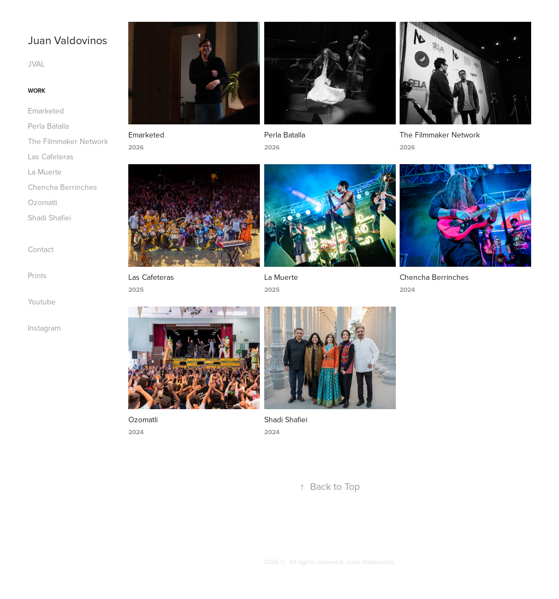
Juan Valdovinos (67, 40)
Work (36, 90)
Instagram (44, 327)
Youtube (42, 301)
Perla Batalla (48, 126)
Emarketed (46, 110)
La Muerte (45, 171)
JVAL (36, 63)
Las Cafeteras (51, 156)
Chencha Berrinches (62, 187)
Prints (37, 275)
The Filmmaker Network (68, 141)
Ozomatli (42, 202)
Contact (40, 249)
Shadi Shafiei (49, 217)
